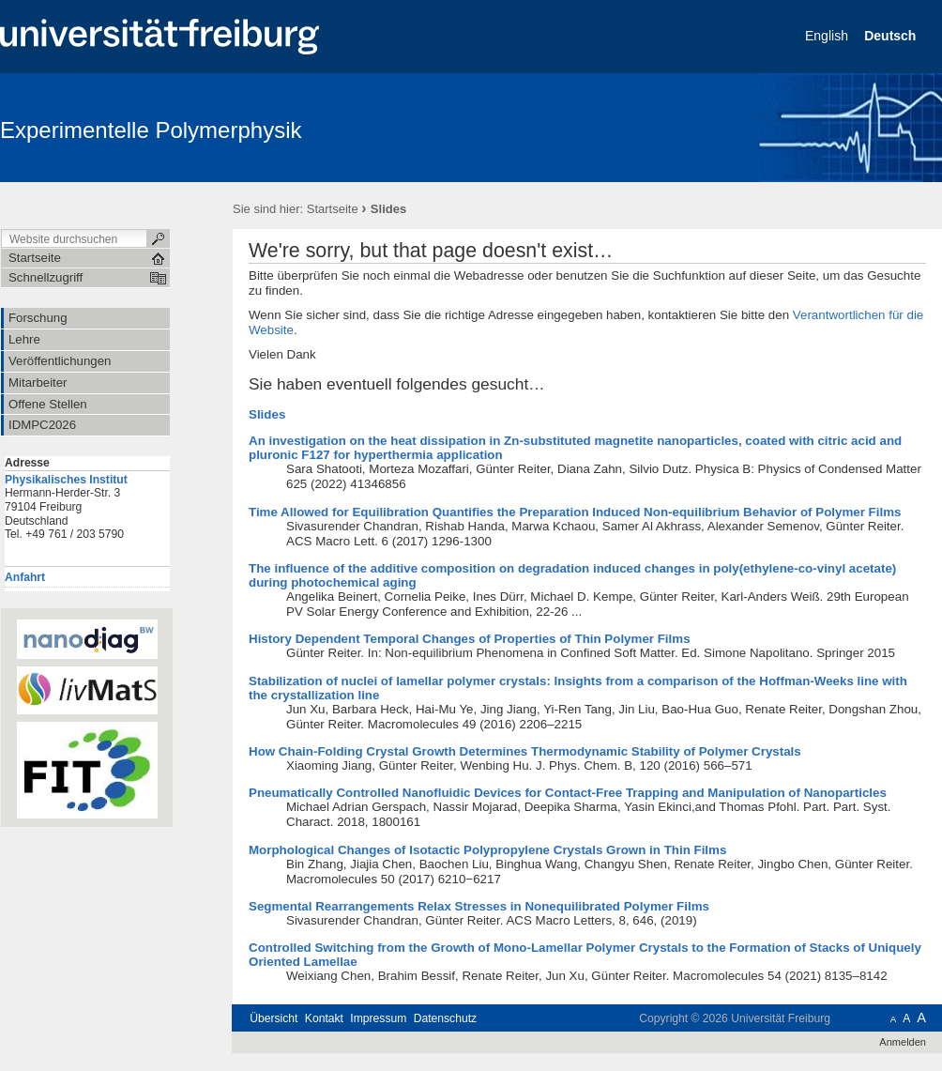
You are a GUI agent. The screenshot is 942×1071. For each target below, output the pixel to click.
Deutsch (891, 35)
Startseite (332, 209)
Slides (267, 414)
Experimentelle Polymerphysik (150, 130)
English (828, 35)
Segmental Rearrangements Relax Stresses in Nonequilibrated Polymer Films (479, 906)
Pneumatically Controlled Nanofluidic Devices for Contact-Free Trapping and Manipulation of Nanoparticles (568, 793)
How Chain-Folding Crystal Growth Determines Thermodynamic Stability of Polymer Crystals (525, 751)
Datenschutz (445, 1018)
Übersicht (273, 1018)
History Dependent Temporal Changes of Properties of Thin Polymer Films (470, 639)
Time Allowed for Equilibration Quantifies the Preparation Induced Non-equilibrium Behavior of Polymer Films (575, 512)
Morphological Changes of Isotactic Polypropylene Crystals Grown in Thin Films (487, 850)
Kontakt (324, 1018)
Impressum (378, 1018)
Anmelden (902, 1042)
